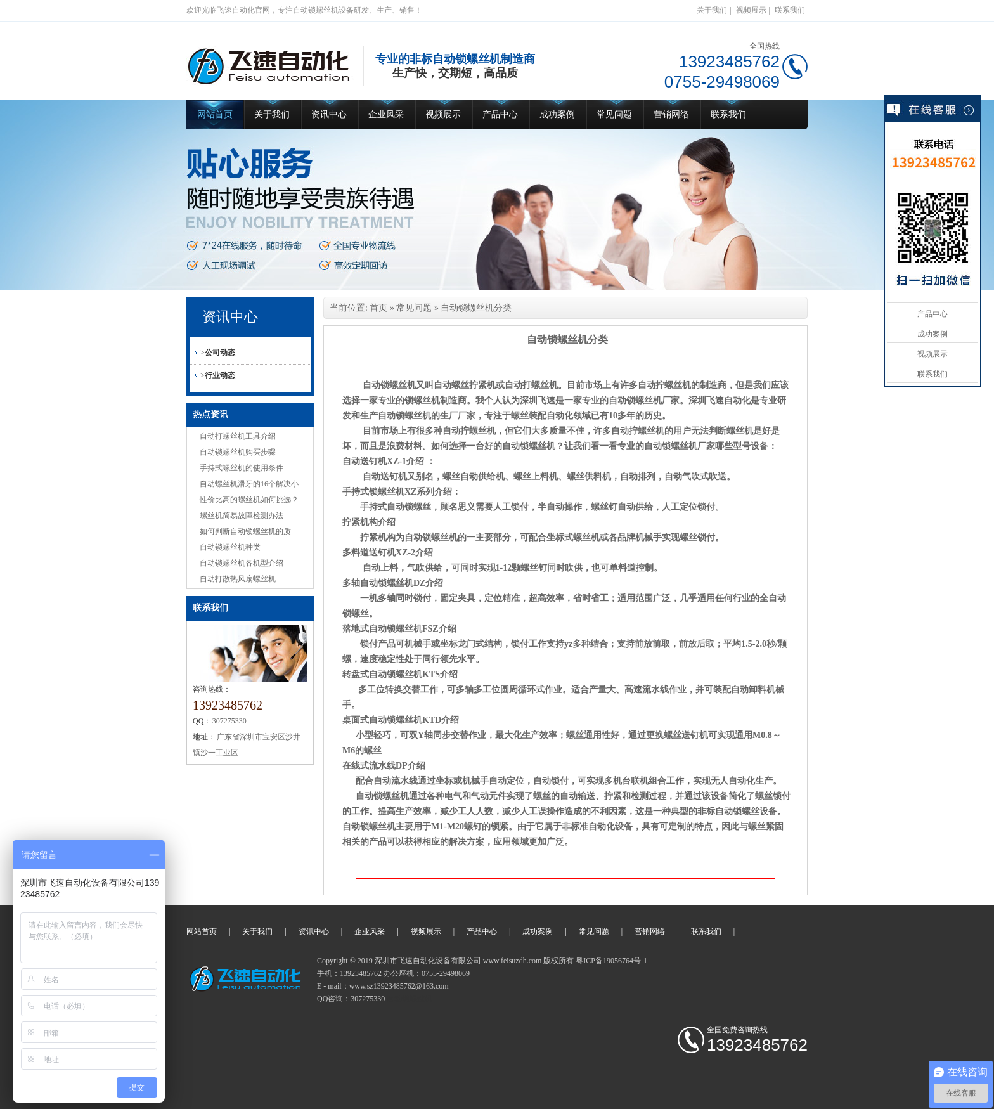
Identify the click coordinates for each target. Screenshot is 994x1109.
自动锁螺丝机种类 (230, 547)
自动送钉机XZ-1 (374, 461)
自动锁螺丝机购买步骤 (238, 452)
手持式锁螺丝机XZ (379, 491)
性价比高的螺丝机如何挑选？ (249, 499)
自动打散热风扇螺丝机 (238, 578)
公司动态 (220, 352)
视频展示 (751, 10)
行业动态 (220, 375)
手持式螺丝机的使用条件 (241, 468)
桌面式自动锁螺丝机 (382, 720)
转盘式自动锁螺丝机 (382, 674)
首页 (378, 308)
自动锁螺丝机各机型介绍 (241, 563)
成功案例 (557, 114)
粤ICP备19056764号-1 (611, 960)
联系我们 (790, 10)
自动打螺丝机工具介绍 (238, 436)
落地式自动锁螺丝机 (382, 628)
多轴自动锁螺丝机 (377, 583)
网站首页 (215, 114)
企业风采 (386, 114)
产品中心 (500, 114)
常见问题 (614, 114)
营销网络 (671, 114)
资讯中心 (329, 114)
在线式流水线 (369, 765)
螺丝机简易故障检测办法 (241, 515)
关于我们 (712, 10)
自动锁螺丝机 (409, 998)
